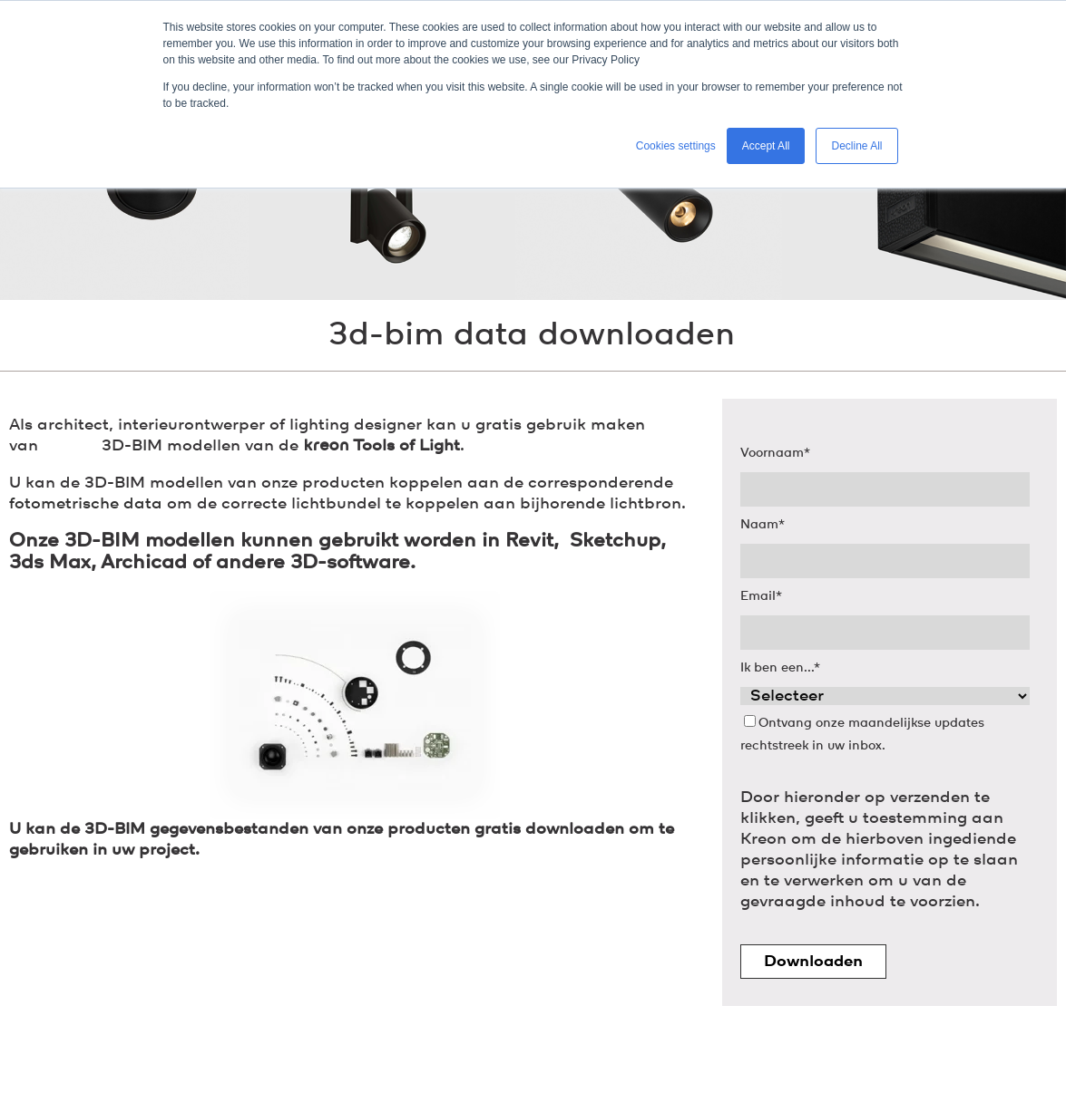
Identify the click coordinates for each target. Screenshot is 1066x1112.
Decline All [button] (856, 146)
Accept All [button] (766, 146)
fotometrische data (85, 504)
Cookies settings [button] (676, 146)
